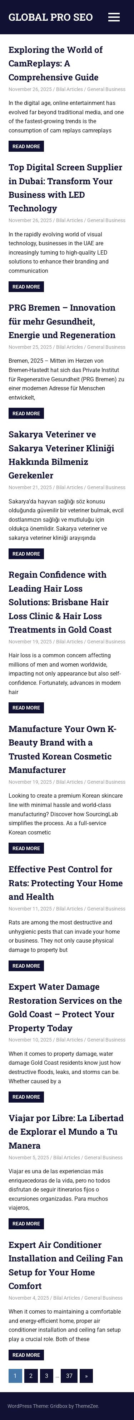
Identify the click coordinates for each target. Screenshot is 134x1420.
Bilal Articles (69, 89)
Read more (26, 146)
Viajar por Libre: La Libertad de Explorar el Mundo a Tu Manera (66, 1131)
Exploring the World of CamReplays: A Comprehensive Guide (56, 63)
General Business (106, 89)
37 (69, 1376)
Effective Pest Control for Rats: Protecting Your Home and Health (66, 882)
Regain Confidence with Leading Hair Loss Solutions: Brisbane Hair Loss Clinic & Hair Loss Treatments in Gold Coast (60, 602)
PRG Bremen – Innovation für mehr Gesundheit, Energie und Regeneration (62, 321)
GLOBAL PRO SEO (51, 17)
